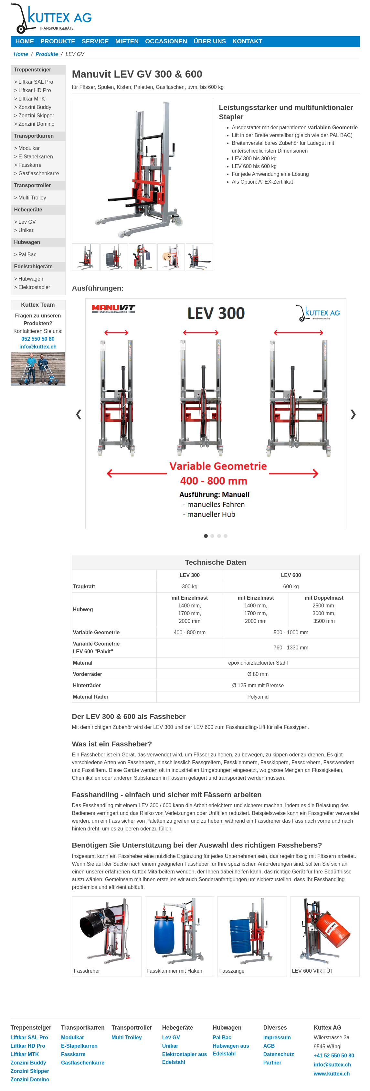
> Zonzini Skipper (34, 115)
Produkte (57, 41)
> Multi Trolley (30, 197)
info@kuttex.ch (38, 346)
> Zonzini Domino (34, 124)
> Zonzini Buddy (32, 107)
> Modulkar (27, 148)
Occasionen (166, 41)
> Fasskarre (28, 165)
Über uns (210, 41)
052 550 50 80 (37, 339)
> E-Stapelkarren (33, 156)
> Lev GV (25, 222)
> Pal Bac (25, 254)
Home (25, 41)
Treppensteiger (32, 69)
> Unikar (24, 230)
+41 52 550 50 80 (334, 1055)
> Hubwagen (28, 279)
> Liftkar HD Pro (32, 90)
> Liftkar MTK (29, 99)
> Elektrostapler (32, 287)
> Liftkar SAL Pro (33, 82)
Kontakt (247, 41)
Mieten (127, 41)
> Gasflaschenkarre (36, 173)
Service (95, 41)
